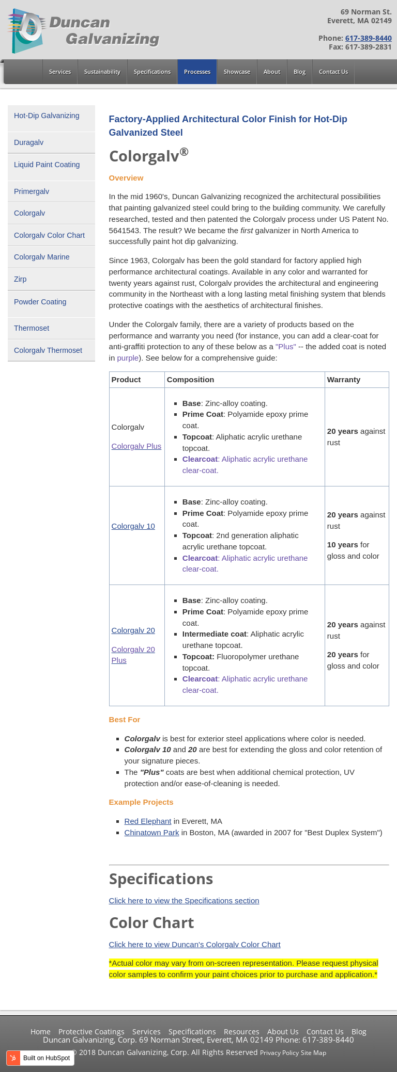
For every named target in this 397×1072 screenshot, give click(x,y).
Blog (359, 1031)
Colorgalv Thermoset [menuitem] (48, 350)
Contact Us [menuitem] (333, 71)
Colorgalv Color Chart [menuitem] (49, 235)
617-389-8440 (368, 38)
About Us (283, 1031)
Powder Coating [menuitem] (40, 302)
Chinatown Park (152, 832)
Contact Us (325, 1031)
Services (146, 1031)
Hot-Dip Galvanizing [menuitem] (47, 115)
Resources (241, 1031)
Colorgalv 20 (133, 630)
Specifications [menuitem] (152, 71)
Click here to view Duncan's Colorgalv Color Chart (195, 944)
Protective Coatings (91, 1031)
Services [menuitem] (60, 71)
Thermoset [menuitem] (31, 328)
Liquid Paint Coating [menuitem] (47, 164)
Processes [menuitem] (197, 71)
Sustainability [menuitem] (102, 71)
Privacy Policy (279, 1052)
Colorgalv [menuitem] (29, 213)
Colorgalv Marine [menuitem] (42, 257)
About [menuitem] (272, 71)
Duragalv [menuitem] (28, 142)
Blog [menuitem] (300, 71)
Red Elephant (148, 821)
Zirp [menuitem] (20, 279)
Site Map (313, 1052)
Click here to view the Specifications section (184, 900)
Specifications (192, 1031)
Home (40, 1031)
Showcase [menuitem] (237, 71)
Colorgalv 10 (133, 526)
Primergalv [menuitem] (31, 191)
